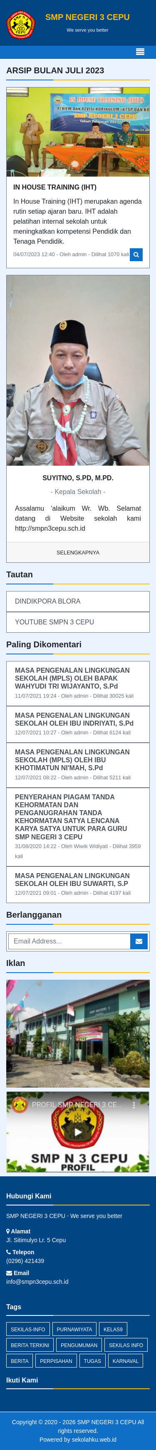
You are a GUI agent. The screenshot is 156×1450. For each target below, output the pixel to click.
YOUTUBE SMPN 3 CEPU (54, 622)
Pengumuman (79, 1345)
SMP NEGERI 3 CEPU (106, 1422)
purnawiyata (74, 1330)
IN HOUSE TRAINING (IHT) (55, 187)
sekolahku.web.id (94, 1439)
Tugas (92, 1361)
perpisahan (56, 1361)
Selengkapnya (78, 552)
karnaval (126, 1361)
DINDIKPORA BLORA (47, 601)
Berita (19, 1361)
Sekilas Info (126, 1345)
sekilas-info (28, 1330)
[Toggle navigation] (140, 52)
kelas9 (113, 1330)
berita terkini (30, 1345)
